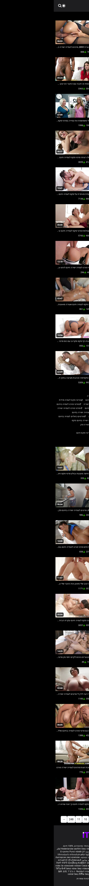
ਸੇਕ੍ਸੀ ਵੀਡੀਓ (8, 863)
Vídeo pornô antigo (55, 851)
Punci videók (22, 851)
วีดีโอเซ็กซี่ (7, 868)
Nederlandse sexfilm (17, 849)
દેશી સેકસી (45, 857)
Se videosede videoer (17, 866)
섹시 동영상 (81, 866)
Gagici (50, 863)
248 (17, 819)
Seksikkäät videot (76, 854)
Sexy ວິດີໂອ (25, 874)
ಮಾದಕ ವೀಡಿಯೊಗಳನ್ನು (61, 857)
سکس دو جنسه (38, 851)
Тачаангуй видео (62, 863)
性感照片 (28, 863)
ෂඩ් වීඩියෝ (59, 874)
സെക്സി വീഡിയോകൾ (15, 860)
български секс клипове (14, 857)
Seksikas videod (66, 871)
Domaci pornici (62, 868)
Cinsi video (75, 868)
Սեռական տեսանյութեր (18, 854)
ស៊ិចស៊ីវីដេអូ (19, 863)
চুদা (29, 851)
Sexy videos (33, 849)
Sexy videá (56, 866)
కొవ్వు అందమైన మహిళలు (65, 860)
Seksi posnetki (69, 866)
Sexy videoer (30, 868)
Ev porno (11, 851)
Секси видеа (34, 866)
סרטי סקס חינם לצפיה (41, 871)
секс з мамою (40, 863)
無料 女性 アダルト (13, 871)
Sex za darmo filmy (45, 868)
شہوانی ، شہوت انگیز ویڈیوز (40, 860)
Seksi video (18, 868)
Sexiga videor (61, 854)
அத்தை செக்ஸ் (33, 857)
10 (31, 819)
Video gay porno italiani (50, 849)
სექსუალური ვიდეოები (43, 854)
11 (24, 819)
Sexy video (76, 863)
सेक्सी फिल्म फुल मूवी (79, 857)
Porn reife (81, 849)
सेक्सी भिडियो (48, 874)
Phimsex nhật (69, 849)
